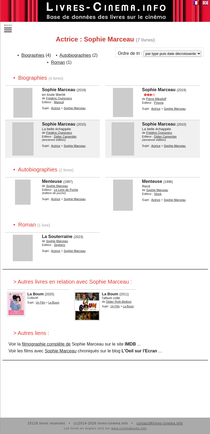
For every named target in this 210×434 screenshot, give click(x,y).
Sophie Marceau (59, 89)
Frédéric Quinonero (59, 98)
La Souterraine (57, 236)
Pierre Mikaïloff (156, 98)
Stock (158, 193)
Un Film (40, 302)
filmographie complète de (46, 344)
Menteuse (52, 181)
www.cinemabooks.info (129, 428)
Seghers (59, 244)
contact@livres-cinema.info (159, 423)
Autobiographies (75, 55)
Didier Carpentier (65, 136)
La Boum (35, 294)
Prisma (158, 102)
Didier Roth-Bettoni (118, 301)
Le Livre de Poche (66, 189)
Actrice (55, 108)
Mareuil (59, 102)
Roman (58, 62)
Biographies (32, 55)
